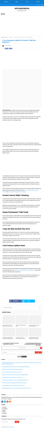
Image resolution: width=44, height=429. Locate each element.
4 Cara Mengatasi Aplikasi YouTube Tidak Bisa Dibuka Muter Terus (15, 380)
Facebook (13, 301)
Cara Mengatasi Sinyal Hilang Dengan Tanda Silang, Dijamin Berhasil (15, 366)
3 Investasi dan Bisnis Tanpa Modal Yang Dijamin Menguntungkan (34, 326)
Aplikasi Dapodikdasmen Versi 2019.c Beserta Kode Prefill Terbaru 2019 (16, 388)
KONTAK (4, 410)
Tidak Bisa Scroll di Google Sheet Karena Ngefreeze (12, 369)
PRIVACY (4, 411)
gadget (10, 48)
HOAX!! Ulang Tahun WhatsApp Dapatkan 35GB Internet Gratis (14, 382)
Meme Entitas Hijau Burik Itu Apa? (21, 326)
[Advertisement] (22, 26)
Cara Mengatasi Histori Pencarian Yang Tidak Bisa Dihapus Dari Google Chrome (21, 338)
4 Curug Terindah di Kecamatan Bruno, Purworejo (12, 372)
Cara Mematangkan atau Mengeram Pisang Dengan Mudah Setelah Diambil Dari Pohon (32, 344)
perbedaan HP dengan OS (24, 270)
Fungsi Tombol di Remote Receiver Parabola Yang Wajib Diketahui (15, 374)
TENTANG (4, 407)
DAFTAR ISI (4, 413)
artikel (6, 48)
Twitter (26, 301)
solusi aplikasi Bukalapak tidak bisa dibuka (17, 191)
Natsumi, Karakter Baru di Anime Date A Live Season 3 (8, 326)
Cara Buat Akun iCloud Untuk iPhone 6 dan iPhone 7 (12, 377)
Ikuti (42, 4)
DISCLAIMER (4, 408)
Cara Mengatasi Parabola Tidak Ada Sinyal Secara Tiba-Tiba (11, 344)
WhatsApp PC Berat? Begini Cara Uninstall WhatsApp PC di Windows (8, 338)
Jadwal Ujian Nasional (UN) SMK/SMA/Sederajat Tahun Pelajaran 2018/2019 (34, 338)
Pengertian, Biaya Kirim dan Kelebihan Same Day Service (13, 385)
